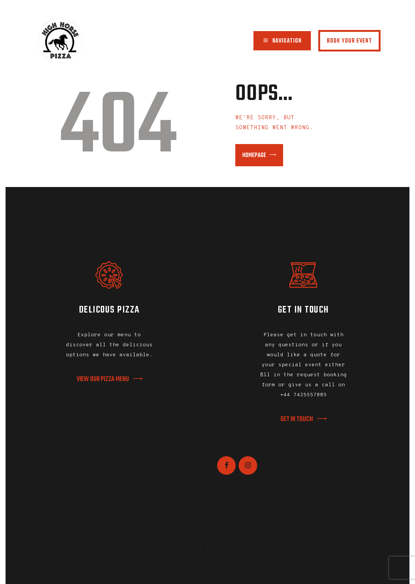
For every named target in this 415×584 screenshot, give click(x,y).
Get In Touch (238, 520)
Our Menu (196, 520)
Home (165, 520)
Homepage (254, 155)
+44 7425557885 (303, 395)
